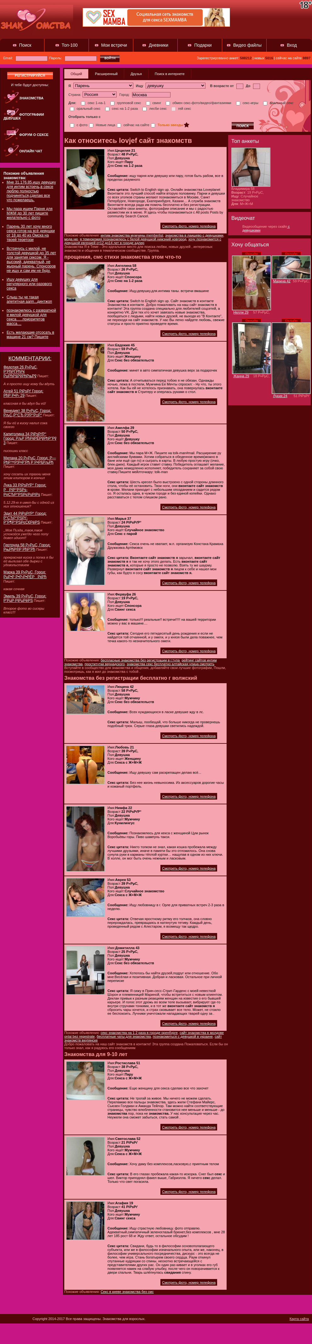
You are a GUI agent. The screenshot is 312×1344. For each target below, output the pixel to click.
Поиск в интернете (170, 74)
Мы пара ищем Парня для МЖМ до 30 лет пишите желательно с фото (29, 213)
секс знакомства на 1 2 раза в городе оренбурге (139, 1033)
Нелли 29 (241, 312)
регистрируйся (30, 75)
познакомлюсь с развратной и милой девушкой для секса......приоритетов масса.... (31, 317)
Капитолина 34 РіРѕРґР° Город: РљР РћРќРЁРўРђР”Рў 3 (29, 438)
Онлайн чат (30, 151)
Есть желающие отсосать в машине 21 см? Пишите (30, 334)
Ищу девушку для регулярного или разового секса (29, 284)
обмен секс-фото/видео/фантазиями (198, 103)
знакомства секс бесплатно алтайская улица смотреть (170, 664)
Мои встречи (114, 45)
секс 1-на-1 (93, 103)
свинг (153, 103)
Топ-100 (70, 45)
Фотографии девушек (23, 116)
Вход (292, 45)
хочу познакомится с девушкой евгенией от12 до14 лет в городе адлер (142, 241)
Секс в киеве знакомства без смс (127, 1292)
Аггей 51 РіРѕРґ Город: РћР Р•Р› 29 (23, 393)
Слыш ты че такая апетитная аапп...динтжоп (29, 299)
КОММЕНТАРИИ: (30, 358)
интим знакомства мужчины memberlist (132, 235)
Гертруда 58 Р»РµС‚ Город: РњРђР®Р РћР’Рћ (26, 547)
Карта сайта (299, 1319)
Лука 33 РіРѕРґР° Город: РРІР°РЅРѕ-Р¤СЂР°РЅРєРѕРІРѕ (24, 490)
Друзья (136, 74)
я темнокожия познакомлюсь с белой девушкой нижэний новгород (133, 239)
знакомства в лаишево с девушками (194, 235)
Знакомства (31, 98)
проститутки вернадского (104, 664)
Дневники (158, 45)
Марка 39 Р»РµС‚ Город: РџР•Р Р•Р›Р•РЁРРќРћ (25, 574)
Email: (25, 58)
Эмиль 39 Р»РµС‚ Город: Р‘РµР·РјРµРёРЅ (24, 598)
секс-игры (247, 103)
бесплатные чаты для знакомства (124, 1036)
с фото (79, 125)
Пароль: (73, 58)
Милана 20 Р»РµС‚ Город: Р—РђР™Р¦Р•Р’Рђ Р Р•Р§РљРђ (29, 460)
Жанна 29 (241, 376)
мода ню (71, 239)
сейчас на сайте (133, 125)
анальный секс (278, 103)
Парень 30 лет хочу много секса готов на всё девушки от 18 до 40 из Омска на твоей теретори (31, 233)
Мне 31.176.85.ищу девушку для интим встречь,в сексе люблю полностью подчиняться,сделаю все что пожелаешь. (31, 191)
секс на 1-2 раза (121, 108)
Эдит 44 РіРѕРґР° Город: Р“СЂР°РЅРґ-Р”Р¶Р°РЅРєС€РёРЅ (25, 518)
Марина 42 (282, 281)
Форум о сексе (34, 135)
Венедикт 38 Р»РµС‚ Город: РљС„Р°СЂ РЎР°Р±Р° (27, 412)
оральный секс (85, 108)
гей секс (181, 108)
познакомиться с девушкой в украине (183, 1036)
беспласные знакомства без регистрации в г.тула (140, 660)
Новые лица (102, 125)
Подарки (202, 45)
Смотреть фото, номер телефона (189, 226)
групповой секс (125, 103)
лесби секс (154, 108)
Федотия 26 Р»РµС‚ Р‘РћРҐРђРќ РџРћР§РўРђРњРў (20, 371)
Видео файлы (247, 45)
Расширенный (106, 74)
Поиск (25, 45)
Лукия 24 (280, 396)
